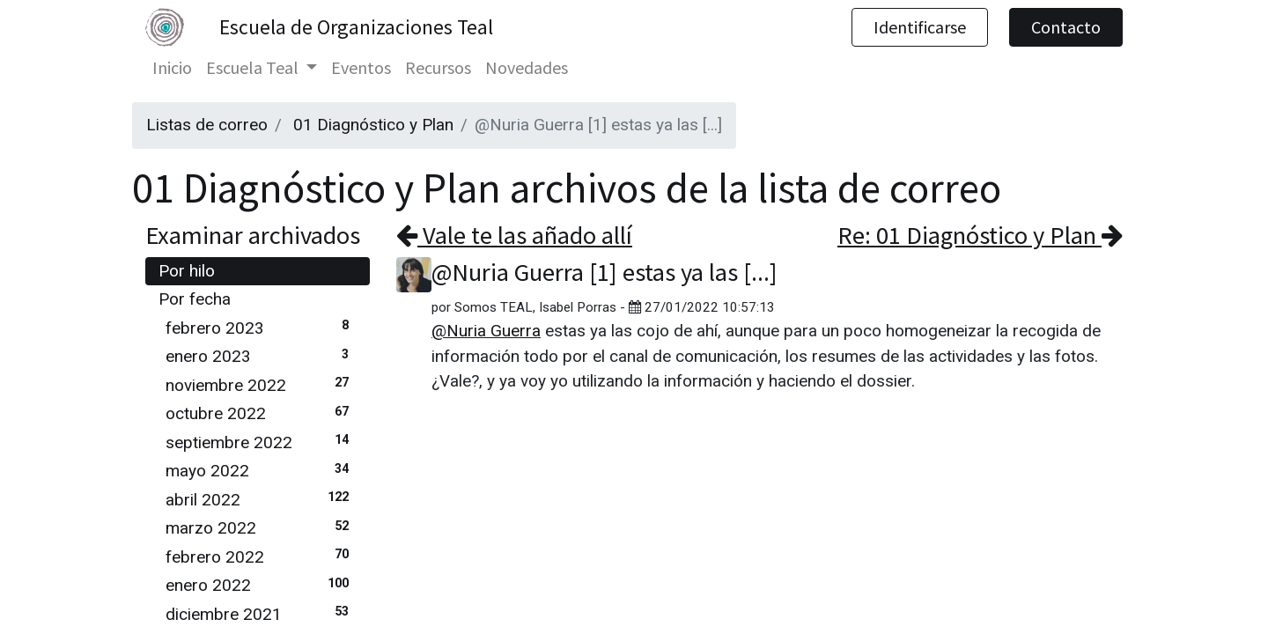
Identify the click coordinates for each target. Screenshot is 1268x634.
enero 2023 (261, 355)
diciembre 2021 (261, 613)
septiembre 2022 (261, 442)
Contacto (1066, 27)
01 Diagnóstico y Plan (373, 124)
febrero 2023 (261, 327)
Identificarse (920, 27)
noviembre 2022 (261, 384)
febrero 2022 (261, 556)
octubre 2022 (261, 413)
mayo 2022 (261, 470)
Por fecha (194, 299)
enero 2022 (261, 584)
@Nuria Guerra (486, 331)
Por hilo (186, 271)
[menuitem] (172, 68)
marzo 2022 (261, 527)
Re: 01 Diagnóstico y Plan (980, 235)
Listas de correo (207, 124)
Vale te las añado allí (514, 235)
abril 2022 (261, 499)
